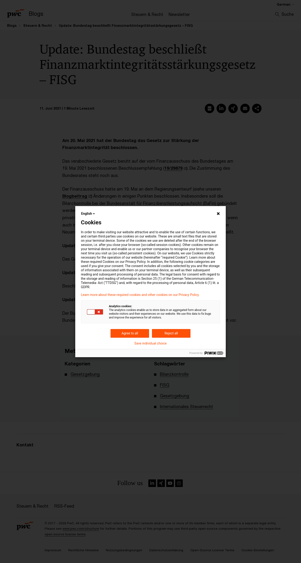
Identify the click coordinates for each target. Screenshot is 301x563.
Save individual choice (150, 343)
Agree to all (130, 333)
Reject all (171, 333)
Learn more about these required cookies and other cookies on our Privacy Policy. (140, 295)
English (88, 213)
